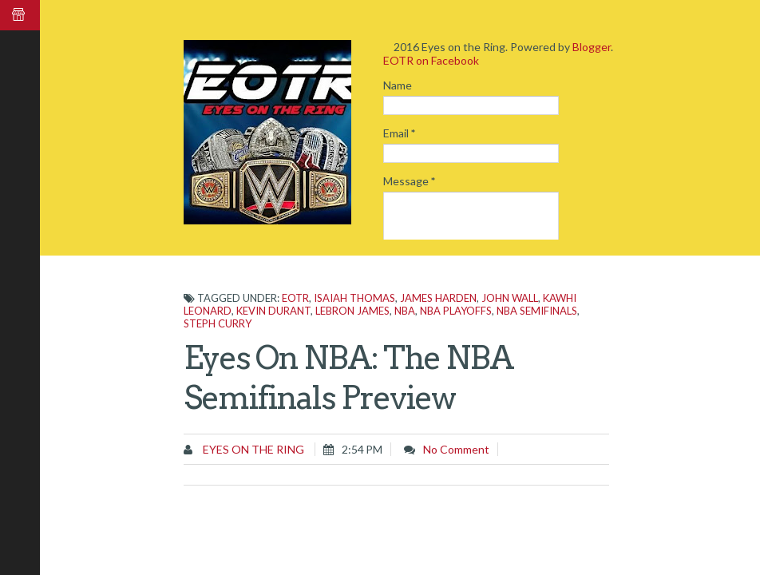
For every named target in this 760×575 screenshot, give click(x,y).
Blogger (591, 47)
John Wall (509, 297)
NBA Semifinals (537, 310)
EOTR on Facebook (431, 60)
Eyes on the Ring (252, 449)
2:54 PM (362, 449)
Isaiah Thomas (354, 297)
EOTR (295, 297)
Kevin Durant (273, 310)
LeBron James (352, 310)
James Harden (438, 297)
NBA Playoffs (456, 310)
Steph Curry (217, 323)
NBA (404, 310)
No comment (456, 449)
